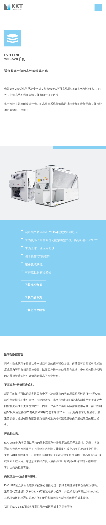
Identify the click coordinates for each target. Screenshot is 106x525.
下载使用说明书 (35, 310)
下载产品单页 (33, 297)
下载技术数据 (33, 284)
